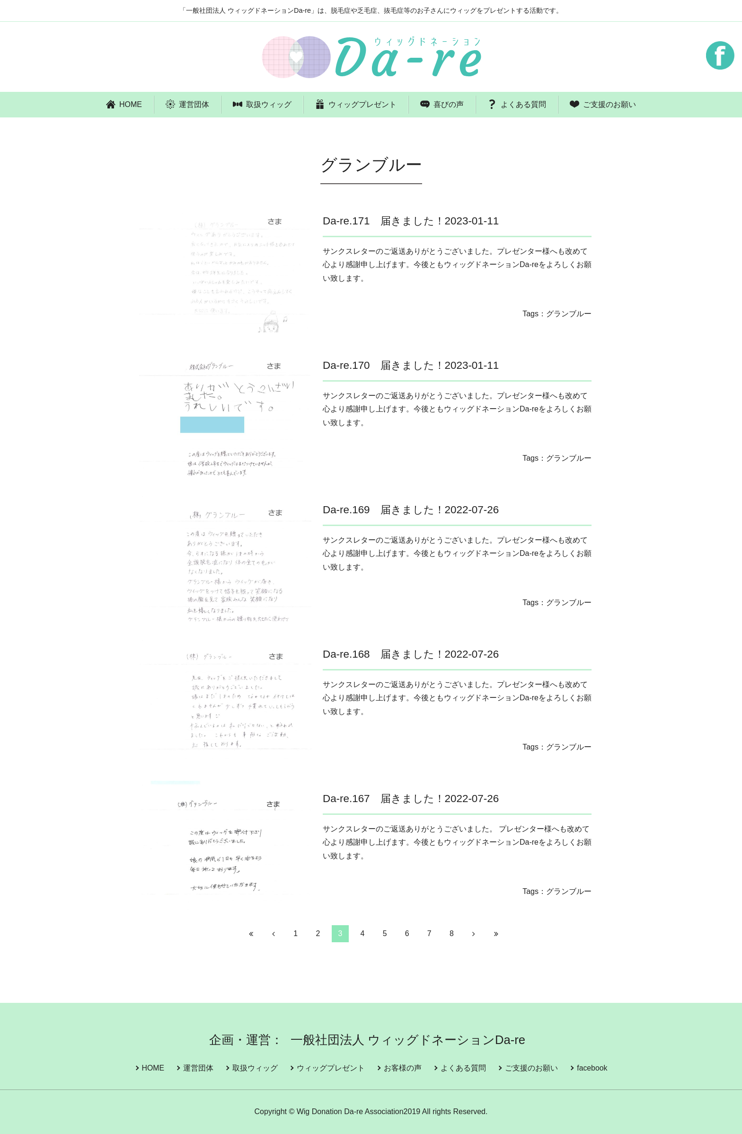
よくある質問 (516, 104)
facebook (590, 1068)
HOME (124, 104)
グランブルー (569, 314)
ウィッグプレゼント (356, 104)
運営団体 (187, 104)
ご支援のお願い (603, 104)
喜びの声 (442, 104)
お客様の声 (403, 1068)
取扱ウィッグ (262, 104)
